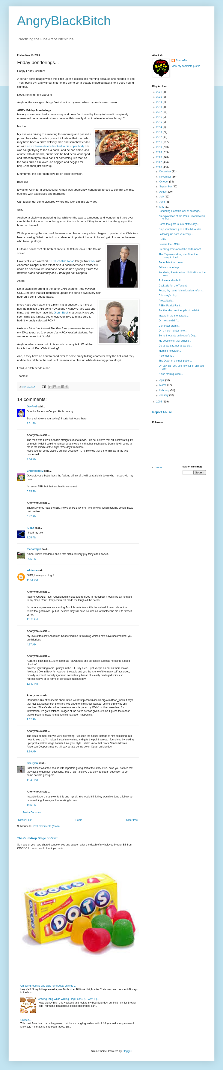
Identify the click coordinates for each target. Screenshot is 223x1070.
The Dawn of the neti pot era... (176, 360)
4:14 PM (31, 459)
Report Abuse (162, 412)
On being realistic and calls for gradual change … (48, 985)
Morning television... (170, 350)
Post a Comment (32, 812)
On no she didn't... (169, 320)
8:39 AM (31, 751)
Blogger (126, 1051)
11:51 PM (32, 580)
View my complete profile (186, 66)
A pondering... (167, 355)
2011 (159, 142)
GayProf (32, 406)
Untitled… (26, 1020)
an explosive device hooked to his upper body (55, 146)
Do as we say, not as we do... (175, 345)
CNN (92, 261)
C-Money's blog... (169, 295)
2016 (159, 117)
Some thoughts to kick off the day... (179, 224)
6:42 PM (31, 516)
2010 (159, 147)
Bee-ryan (32, 763)
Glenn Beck (61, 312)
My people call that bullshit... (175, 340)
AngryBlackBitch (64, 21)
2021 (159, 91)
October (164, 181)
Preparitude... (166, 300)
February (164, 390)
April (162, 380)
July (162, 196)
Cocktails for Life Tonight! (173, 285)
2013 (159, 132)
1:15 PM (31, 804)
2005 (159, 401)
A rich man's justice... (171, 373)
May (162, 206)
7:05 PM (31, 537)
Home (78, 819)
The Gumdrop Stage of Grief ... (39, 838)
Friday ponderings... (170, 267)
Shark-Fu (181, 60)
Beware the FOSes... (170, 244)
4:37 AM (31, 644)
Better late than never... (172, 262)
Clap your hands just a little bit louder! (180, 229)
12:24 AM (32, 619)
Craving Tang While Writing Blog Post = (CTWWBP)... (68, 999)
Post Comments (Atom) (46, 826)
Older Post (132, 819)
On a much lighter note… (173, 330)
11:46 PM (32, 780)
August (163, 191)
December (165, 171)
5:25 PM (31, 491)
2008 (159, 157)
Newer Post (25, 819)
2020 (159, 96)
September (166, 186)
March (163, 385)
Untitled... (164, 239)
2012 (159, 137)
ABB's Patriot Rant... (170, 305)
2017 (159, 111)
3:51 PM (31, 423)
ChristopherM (35, 470)
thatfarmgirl (34, 549)
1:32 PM (31, 719)
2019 (159, 102)
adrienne (32, 570)
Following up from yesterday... (176, 234)
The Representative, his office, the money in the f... (178, 256)
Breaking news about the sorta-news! (180, 249)
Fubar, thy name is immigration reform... (181, 290)
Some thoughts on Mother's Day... (178, 335)
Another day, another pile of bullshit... (180, 310)
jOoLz (30, 527)
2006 (159, 167)
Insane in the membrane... (173, 315)
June (162, 201)
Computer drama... (169, 325)
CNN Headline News (61, 261)
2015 (159, 122)
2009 (159, 152)
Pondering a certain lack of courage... (180, 210)
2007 (159, 162)
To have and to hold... (171, 280)
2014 (159, 127)
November (165, 176)
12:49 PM (32, 683)
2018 (159, 107)
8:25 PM (31, 559)
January (164, 395)
